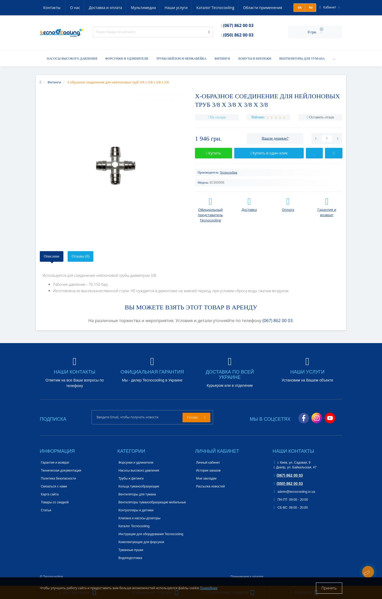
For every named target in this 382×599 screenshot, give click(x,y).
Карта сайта (50, 494)
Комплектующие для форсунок (141, 542)
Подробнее (209, 588)
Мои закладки (206, 478)
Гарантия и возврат (55, 462)
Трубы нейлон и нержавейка (181, 58)
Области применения (239, 7)
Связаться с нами (54, 486)
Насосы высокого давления (72, 58)
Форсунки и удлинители (126, 58)
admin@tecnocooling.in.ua (294, 492)
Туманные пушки (131, 550)
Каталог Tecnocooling (192, 7)
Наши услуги (151, 7)
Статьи (46, 510)
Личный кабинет (208, 462)
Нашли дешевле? (275, 138)
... (334, 58)
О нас (48, 7)
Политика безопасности (58, 478)
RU (310, 7)
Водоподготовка (130, 558)
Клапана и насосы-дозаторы (139, 518)
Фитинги (222, 58)
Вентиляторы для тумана (302, 58)
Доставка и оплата (79, 7)
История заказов (208, 470)
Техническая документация (61, 470)
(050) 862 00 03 (238, 35)
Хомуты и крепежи (254, 58)
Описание (51, 256)
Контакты (277, 7)
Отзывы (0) (80, 256)
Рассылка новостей (210, 486)
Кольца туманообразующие (139, 486)
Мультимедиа (118, 7)
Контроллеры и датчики (136, 510)
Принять (329, 588)
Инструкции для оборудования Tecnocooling (151, 534)
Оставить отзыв (321, 117)
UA (299, 7)
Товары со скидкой (54, 502)
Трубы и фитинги (131, 478)
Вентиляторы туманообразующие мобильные (152, 502)
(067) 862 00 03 (238, 25)
